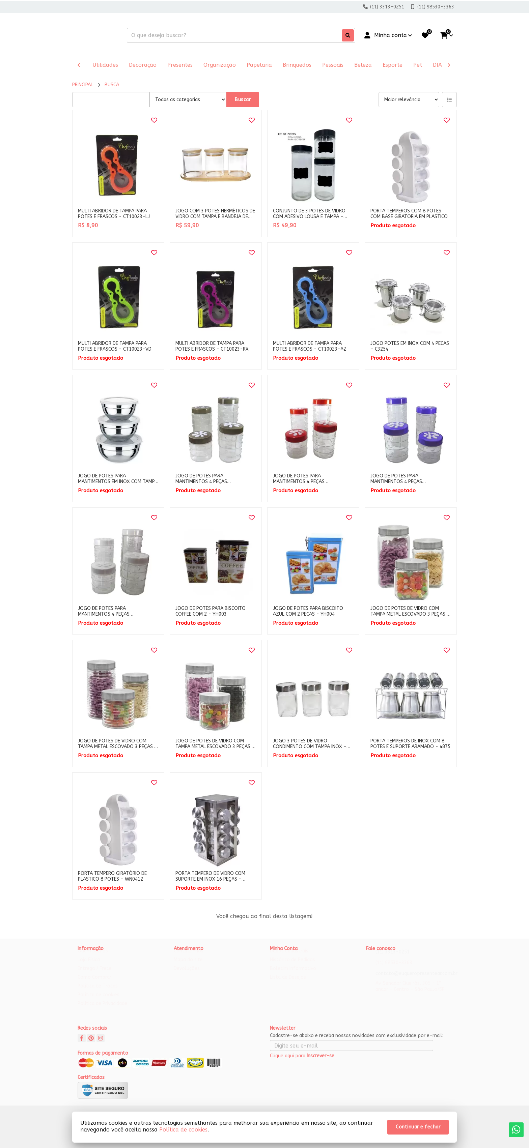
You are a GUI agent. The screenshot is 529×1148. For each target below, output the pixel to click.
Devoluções (187, 975)
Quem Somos (93, 957)
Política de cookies (98, 1001)
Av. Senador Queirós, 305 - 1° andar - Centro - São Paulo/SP (410, 993)
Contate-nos (188, 957)
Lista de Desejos (288, 984)
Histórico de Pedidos (292, 966)
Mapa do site (188, 966)
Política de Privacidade (102, 1010)
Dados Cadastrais (289, 957)
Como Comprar (94, 984)
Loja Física (89, 966)
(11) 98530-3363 (393, 969)
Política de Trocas (98, 992)
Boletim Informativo (293, 975)
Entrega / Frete (94, 975)
